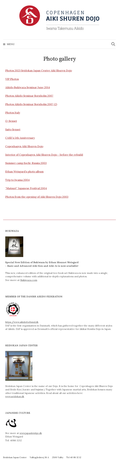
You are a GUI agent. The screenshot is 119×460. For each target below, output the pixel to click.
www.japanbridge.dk (31, 433)
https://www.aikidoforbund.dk (21, 322)
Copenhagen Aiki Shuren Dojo (24, 146)
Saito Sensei (12, 129)
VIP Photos (12, 79)
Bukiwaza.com (28, 280)
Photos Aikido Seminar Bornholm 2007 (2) (31, 104)
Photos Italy (12, 112)
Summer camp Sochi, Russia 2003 (26, 163)
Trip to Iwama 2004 (17, 180)
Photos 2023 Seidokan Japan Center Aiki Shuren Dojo (38, 70)
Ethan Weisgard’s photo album (24, 171)
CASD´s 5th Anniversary (20, 138)
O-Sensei (11, 121)
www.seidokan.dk (14, 396)
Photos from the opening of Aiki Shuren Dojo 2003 (36, 197)
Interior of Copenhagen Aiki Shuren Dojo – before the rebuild (44, 154)
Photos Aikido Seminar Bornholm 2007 (29, 95)
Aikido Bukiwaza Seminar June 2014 (27, 87)
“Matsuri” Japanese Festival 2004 (26, 188)
